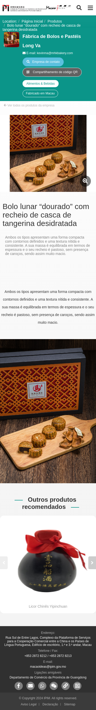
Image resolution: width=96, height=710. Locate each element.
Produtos (55, 21)
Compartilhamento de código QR (52, 72)
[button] (92, 562)
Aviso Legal (29, 704)
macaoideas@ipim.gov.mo (48, 666)
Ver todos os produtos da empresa (29, 105)
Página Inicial (32, 21)
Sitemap (69, 704)
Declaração (50, 704)
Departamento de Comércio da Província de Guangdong (47, 677)
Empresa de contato (43, 62)
